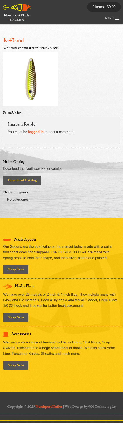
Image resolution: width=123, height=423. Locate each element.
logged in (36, 132)
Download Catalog (22, 180)
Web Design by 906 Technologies (90, 406)
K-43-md (13, 40)
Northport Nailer (49, 406)
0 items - (104, 7)
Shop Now (16, 269)
